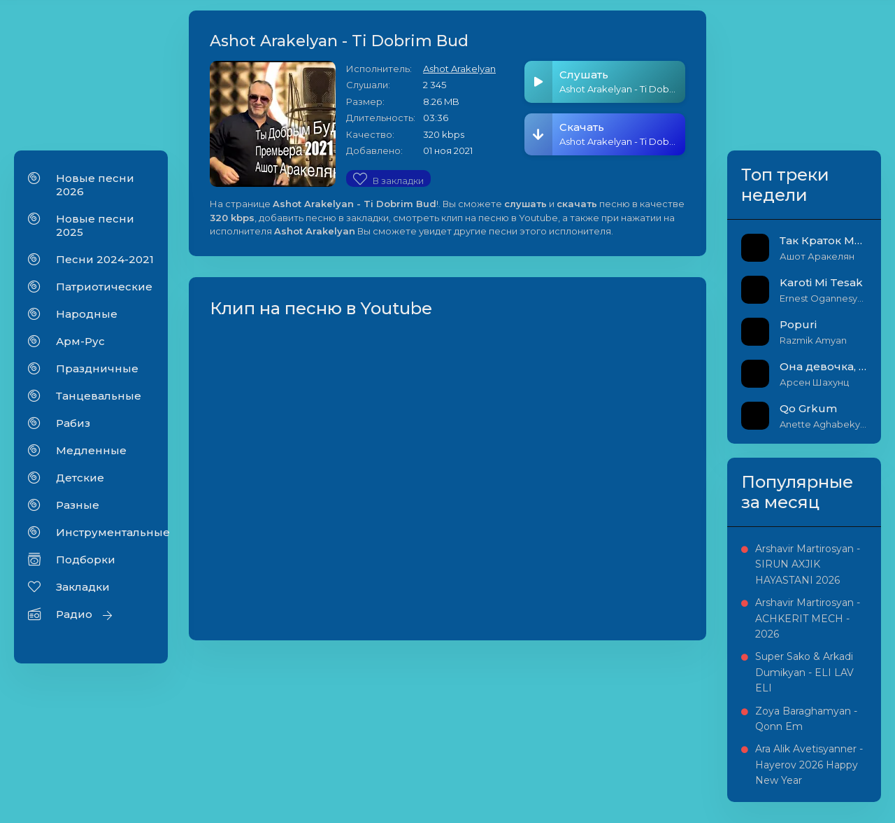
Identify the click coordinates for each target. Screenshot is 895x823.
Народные (86, 314)
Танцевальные (98, 395)
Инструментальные (105, 532)
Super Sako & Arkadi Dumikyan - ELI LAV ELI (804, 672)
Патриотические (104, 286)
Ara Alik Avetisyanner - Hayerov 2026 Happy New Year (809, 765)
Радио (74, 614)
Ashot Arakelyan (459, 68)
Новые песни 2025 (95, 225)
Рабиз (73, 423)
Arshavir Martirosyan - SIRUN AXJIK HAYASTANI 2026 (807, 564)
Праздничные (97, 368)
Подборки (85, 559)
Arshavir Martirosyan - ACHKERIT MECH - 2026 (807, 618)
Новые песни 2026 (95, 184)
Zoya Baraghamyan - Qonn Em (806, 719)
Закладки (83, 586)
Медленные (91, 450)
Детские (80, 477)
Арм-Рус (80, 341)
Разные (77, 505)
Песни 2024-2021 (105, 259)
